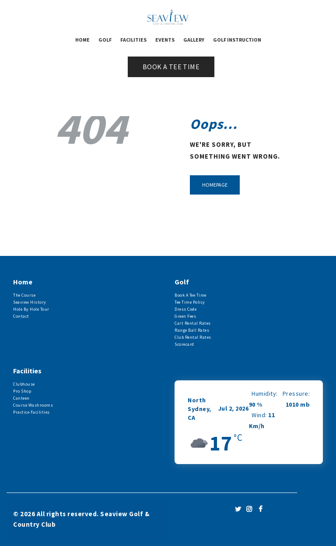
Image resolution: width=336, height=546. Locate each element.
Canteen (21, 398)
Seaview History (29, 302)
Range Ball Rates (192, 330)
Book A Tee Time (190, 295)
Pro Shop (22, 391)
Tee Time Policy (190, 302)
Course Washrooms (33, 405)
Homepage (215, 184)
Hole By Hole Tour (31, 309)
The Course (24, 295)
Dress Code (185, 309)
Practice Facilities (31, 412)
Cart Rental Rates (193, 323)
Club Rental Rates (193, 337)
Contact (21, 316)
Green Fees (185, 316)
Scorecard (184, 344)
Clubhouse (24, 384)
